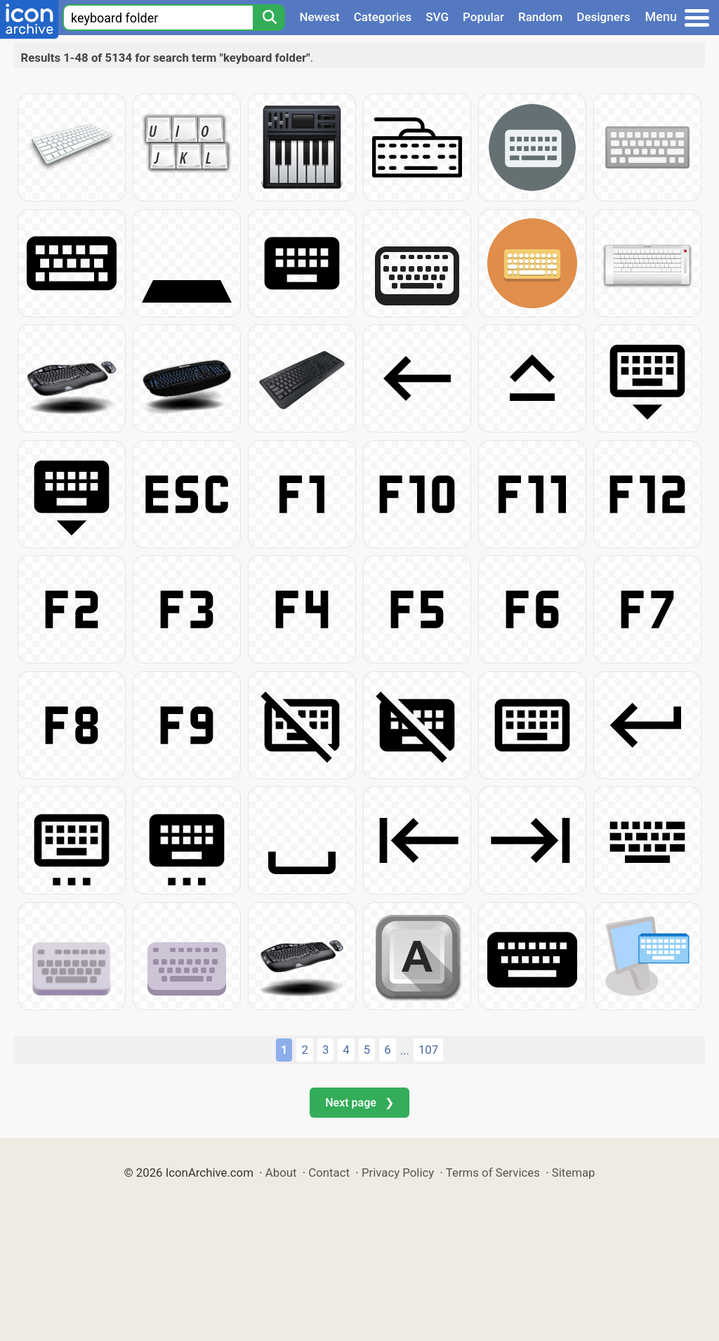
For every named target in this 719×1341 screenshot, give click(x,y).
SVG (437, 17)
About (281, 1172)
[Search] (269, 17)
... (404, 1050)
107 (428, 1050)
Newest (319, 17)
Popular (483, 17)
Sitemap (573, 1172)
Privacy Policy (398, 1172)
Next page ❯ (359, 1102)
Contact (329, 1172)
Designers (603, 17)
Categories (383, 17)
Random (540, 17)
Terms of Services (493, 1172)
